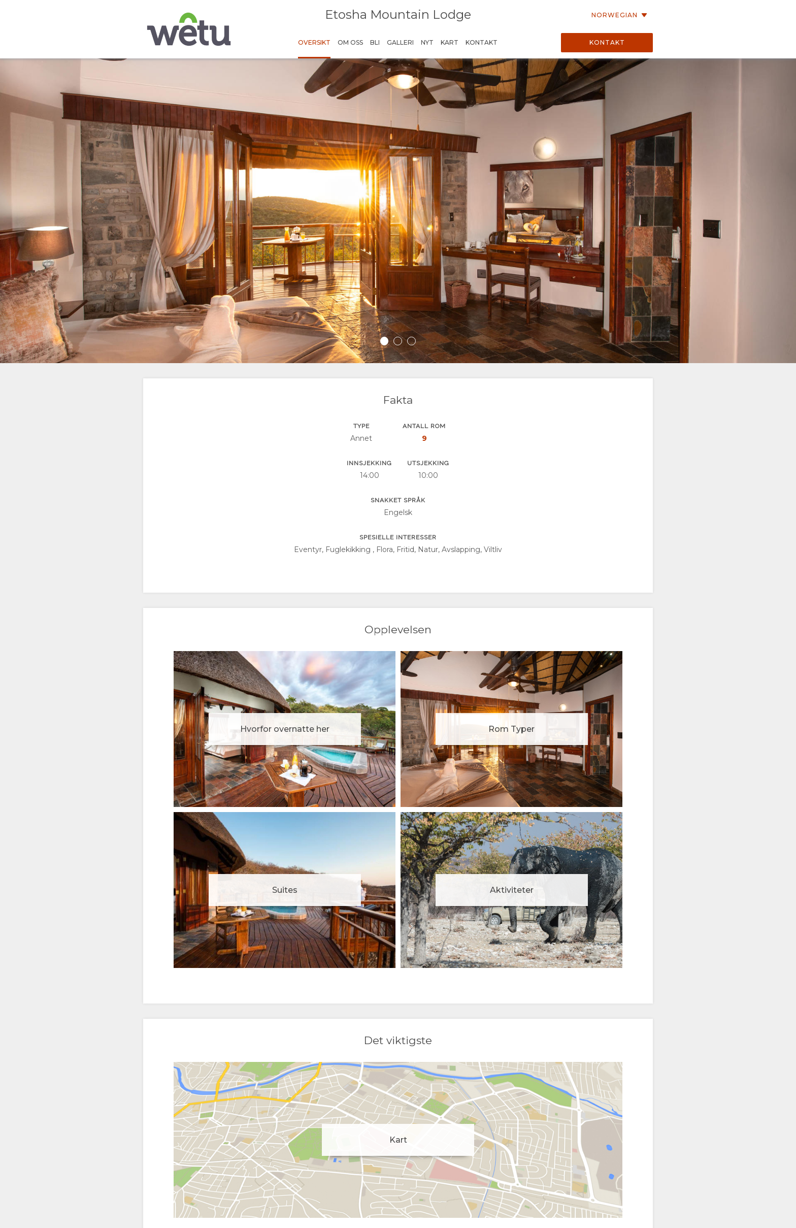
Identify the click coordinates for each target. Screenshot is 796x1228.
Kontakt (607, 42)
